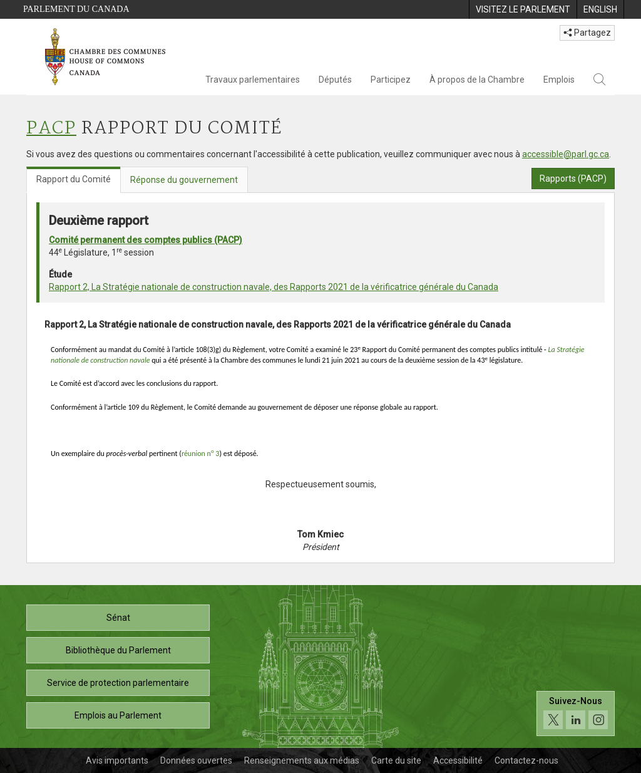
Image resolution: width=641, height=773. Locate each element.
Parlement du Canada (76, 9)
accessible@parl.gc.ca (565, 154)
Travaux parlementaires (252, 80)
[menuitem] (523, 9)
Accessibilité (458, 760)
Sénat (118, 618)
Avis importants (117, 760)
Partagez (587, 33)
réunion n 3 (201, 453)
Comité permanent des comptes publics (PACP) (145, 240)
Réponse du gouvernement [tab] (184, 180)
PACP (51, 129)
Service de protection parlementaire (118, 683)
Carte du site (396, 760)
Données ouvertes (196, 760)
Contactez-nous (526, 760)
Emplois (559, 80)
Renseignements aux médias (301, 760)
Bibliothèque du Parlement (118, 650)
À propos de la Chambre (477, 80)
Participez (391, 80)
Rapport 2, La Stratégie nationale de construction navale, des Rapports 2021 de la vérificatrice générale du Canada (273, 287)
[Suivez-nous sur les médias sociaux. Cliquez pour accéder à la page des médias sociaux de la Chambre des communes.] (575, 714)
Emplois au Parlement (118, 715)
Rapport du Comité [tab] (73, 179)
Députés (335, 80)
